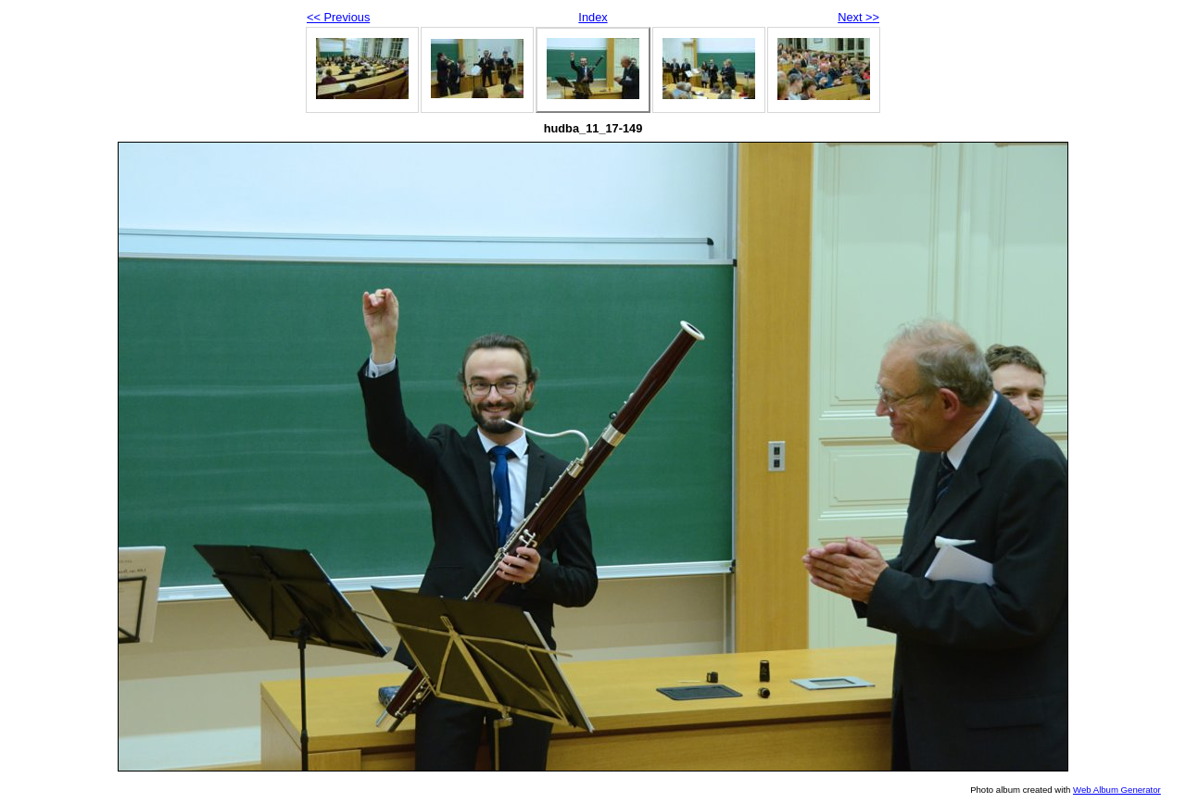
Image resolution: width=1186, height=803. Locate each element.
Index (592, 17)
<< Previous (338, 17)
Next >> (858, 17)
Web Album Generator (1117, 789)
